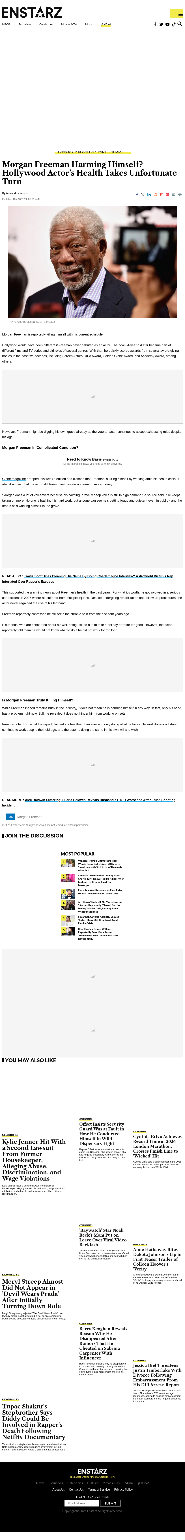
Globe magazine (14, 487)
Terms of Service (99, 1498)
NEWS (8, 25)
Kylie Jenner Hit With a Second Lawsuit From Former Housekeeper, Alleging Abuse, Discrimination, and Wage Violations (34, 1168)
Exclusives (33, 25)
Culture (92, 1491)
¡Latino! (136, 25)
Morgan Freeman (29, 825)
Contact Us (76, 1498)
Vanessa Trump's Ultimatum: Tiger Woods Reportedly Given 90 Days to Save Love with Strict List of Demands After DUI (100, 873)
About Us (58, 1498)
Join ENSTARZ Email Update (92, 1505)
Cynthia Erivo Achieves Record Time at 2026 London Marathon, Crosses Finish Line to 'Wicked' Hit (157, 1155)
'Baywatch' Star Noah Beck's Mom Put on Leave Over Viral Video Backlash (103, 1246)
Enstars (32, 12)
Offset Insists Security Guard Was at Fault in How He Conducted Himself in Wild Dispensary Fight (101, 1142)
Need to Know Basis (84, 468)
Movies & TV (89, 27)
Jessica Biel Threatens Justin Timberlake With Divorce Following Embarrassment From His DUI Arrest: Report (157, 1383)
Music (114, 25)
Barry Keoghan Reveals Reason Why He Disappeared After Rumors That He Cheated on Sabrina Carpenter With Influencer (103, 1352)
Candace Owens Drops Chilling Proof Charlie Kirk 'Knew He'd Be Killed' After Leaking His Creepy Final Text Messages (101, 888)
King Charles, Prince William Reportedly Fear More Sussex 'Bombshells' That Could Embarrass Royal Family (98, 942)
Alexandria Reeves (17, 201)
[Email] (174, 203)
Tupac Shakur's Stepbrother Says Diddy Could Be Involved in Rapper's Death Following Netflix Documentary (33, 1430)
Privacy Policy (123, 1498)
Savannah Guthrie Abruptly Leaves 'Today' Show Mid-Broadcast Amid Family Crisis (98, 928)
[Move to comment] (180, 203)
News (40, 1491)
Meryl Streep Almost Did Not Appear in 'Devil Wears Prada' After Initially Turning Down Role (32, 1302)
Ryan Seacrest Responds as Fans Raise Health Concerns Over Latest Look (100, 900)
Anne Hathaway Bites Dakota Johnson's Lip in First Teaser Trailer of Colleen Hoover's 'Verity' (157, 1267)
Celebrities (63, 25)
